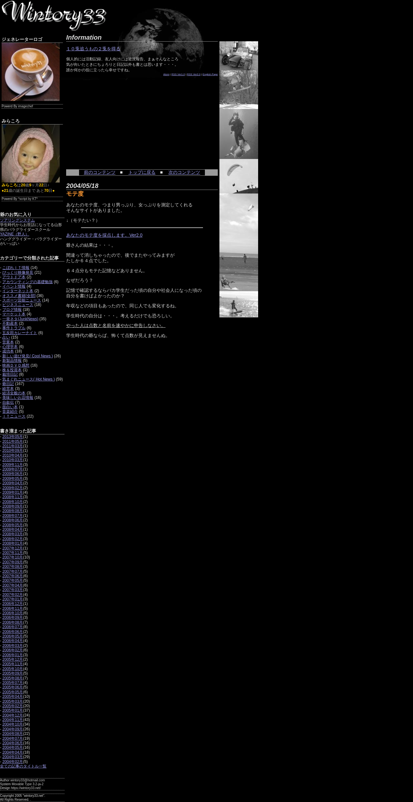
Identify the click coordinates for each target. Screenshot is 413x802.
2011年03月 (12, 446)
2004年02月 (12, 761)
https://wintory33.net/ (26, 788)
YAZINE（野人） (14, 234)
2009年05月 (12, 478)
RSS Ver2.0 (194, 74)
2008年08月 (12, 511)
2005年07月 (12, 682)
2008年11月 (12, 497)
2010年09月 (12, 450)
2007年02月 (12, 594)
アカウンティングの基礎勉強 (27, 282)
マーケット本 (13, 314)
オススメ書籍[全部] (18, 295)
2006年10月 (12, 613)
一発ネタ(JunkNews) (20, 319)
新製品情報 (12, 360)
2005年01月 (12, 710)
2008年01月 (12, 543)
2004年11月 (12, 720)
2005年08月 (12, 678)
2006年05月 (12, 636)
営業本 (8, 342)
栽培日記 (10, 374)
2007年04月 (12, 585)
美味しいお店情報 (17, 397)
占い (6, 337)
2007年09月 (12, 562)
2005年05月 (12, 692)
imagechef (25, 106)
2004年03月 (12, 757)
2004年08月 (12, 733)
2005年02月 (12, 706)
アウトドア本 (13, 277)
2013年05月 (12, 436)
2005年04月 (12, 696)
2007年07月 (12, 571)
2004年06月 (12, 743)
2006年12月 (12, 603)
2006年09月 (12, 617)
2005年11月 (12, 664)
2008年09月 (12, 506)
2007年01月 (12, 599)
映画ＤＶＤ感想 (15, 365)
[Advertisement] (114, 119)
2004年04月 (12, 752)
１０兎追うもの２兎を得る (93, 48)
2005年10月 (12, 669)
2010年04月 (12, 455)
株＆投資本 (12, 370)
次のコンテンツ (184, 172)
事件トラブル (13, 328)
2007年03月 (12, 590)
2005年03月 (12, 701)
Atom (166, 74)
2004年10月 (12, 724)
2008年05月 (12, 525)
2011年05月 (12, 441)
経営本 (8, 388)
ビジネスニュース (17, 304)
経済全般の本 (13, 393)
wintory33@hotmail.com (27, 780)
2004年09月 (12, 729)
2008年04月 (12, 529)
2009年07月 (12, 469)
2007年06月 (12, 576)
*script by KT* (28, 199)
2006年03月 (12, 645)
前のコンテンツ (100, 172)
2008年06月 (12, 520)
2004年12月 (12, 715)
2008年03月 (12, 534)
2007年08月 (12, 566)
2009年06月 (12, 473)
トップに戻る (142, 172)
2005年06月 (12, 687)
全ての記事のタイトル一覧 (23, 766)
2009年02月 (12, 488)
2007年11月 (12, 552)
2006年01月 (12, 655)
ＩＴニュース (13, 416)
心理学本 (10, 346)
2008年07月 (12, 515)
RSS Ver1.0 (178, 74)
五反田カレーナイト (19, 333)
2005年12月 (12, 659)
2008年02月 (12, 539)
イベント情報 (13, 286)
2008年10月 (12, 502)
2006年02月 (12, 650)
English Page (210, 74)
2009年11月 (12, 464)
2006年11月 (12, 608)
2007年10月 (12, 557)
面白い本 (10, 407)
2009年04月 (12, 483)
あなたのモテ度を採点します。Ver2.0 (104, 235)
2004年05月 (12, 747)
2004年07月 (12, 738)
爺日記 (8, 383)
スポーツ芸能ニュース (21, 300)
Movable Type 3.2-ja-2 (28, 784)
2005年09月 (12, 673)
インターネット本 (17, 291)
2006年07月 (12, 627)
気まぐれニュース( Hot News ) (28, 379)
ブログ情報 (12, 309)
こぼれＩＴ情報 (15, 267)
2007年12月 (12, 548)
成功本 (8, 351)
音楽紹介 (10, 411)
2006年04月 (12, 641)
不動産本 (10, 323)
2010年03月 (12, 460)
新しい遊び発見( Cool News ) (27, 356)
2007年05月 (12, 580)
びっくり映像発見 (17, 272)
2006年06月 (12, 631)
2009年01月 (12, 492)
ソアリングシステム (17, 220)
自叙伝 (8, 402)
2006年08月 (12, 622)
